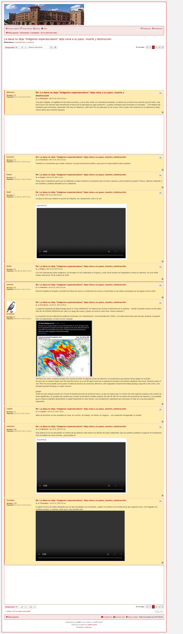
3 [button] (156, 47)
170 (14, 160)
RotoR (9, 192)
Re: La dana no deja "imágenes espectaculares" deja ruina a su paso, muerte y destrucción (80, 94)
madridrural (10, 426)
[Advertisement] (87, 69)
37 (14, 195)
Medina (9, 266)
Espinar (9, 174)
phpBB (78, 622)
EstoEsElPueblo (20, 42)
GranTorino (10, 157)
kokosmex (10, 284)
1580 (14, 429)
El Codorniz (10, 314)
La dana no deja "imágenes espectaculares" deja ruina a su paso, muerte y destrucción (57, 39)
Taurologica (10, 500)
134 (14, 95)
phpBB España (92, 624)
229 (14, 287)
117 (14, 177)
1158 (14, 503)
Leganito (10, 409)
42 (14, 317)
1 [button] (150, 47)
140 (14, 269)
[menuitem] (26, 28)
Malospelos (10, 92)
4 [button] (159, 47)
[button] (147, 47)
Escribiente (30, 42)
